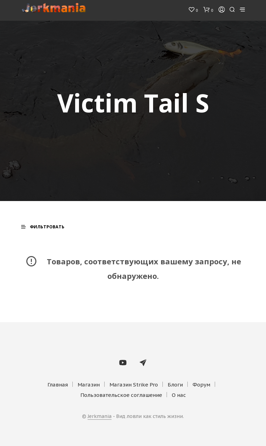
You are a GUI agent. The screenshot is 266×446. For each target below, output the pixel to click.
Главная (57, 384)
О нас (179, 395)
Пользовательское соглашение (121, 395)
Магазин (89, 384)
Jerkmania (100, 416)
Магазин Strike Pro (133, 384)
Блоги (175, 384)
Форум (201, 384)
